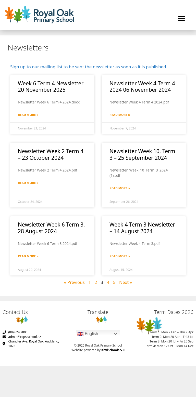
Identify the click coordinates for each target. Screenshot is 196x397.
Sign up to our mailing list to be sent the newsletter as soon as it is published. (88, 67)
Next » (125, 282)
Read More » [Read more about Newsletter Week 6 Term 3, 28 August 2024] (28, 256)
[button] (181, 18)
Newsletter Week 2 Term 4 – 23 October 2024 (50, 154)
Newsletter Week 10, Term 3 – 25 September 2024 (142, 154)
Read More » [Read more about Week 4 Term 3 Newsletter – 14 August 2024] (119, 256)
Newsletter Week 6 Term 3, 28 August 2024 (51, 227)
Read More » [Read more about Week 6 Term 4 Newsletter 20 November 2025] (28, 115)
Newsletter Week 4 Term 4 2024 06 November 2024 (142, 86)
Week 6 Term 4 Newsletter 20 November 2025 (50, 86)
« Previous (74, 282)
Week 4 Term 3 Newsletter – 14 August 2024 (142, 227)
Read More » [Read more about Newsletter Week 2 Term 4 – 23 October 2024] (28, 183)
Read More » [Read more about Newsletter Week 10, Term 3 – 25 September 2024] (119, 188)
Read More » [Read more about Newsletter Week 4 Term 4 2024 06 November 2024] (119, 115)
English (87, 334)
